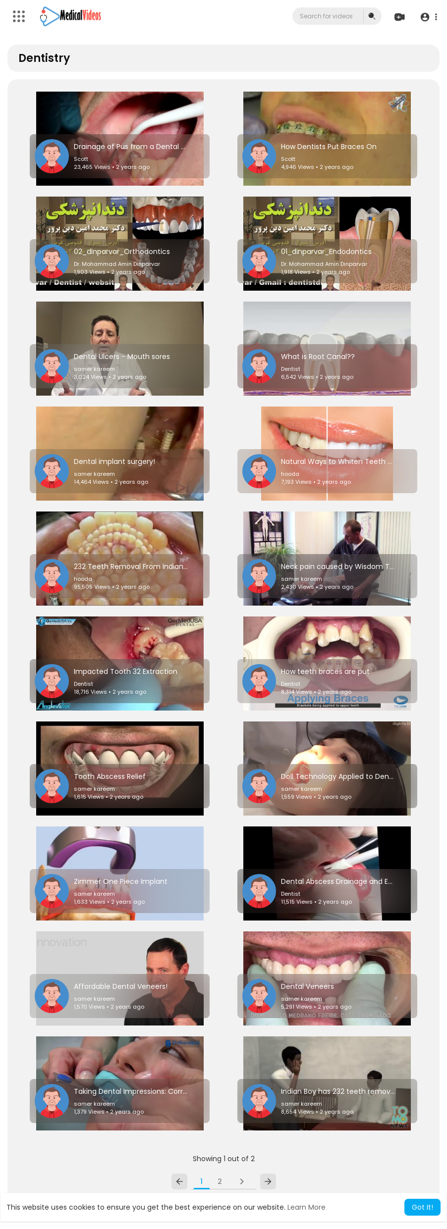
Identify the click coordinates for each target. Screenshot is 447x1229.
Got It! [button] (422, 1207)
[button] (428, 16)
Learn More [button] (306, 1207)
